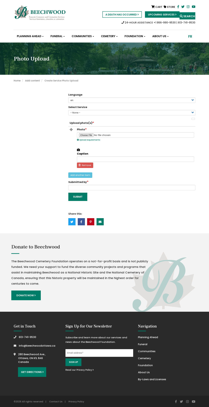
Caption (82, 154)
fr (190, 36)
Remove (84, 165)
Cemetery (109, 36)
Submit (78, 197)
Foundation (135, 36)
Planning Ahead (30, 36)
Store (169, 7)
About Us (160, 36)
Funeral (57, 36)
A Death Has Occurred (115, 14)
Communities (83, 36)
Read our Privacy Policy (79, 369)
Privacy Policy (76, 400)
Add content (32, 80)
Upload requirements (88, 139)
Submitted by (77, 182)
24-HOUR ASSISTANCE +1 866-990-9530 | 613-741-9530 (158, 22)
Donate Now (27, 295)
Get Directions (31, 369)
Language (75, 95)
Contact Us (55, 400)
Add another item (80, 175)
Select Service (77, 107)
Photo (81, 129)
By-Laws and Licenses (152, 378)
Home (17, 80)
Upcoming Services (155, 14)
